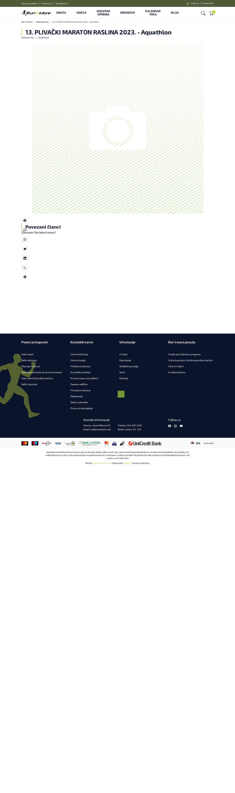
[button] (203, 13)
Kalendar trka (42, 22)
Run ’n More (27, 22)
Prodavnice (47, 3)
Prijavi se (195, 3)
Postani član (208, 3)
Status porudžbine (29, 3)
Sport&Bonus (62, 3)
